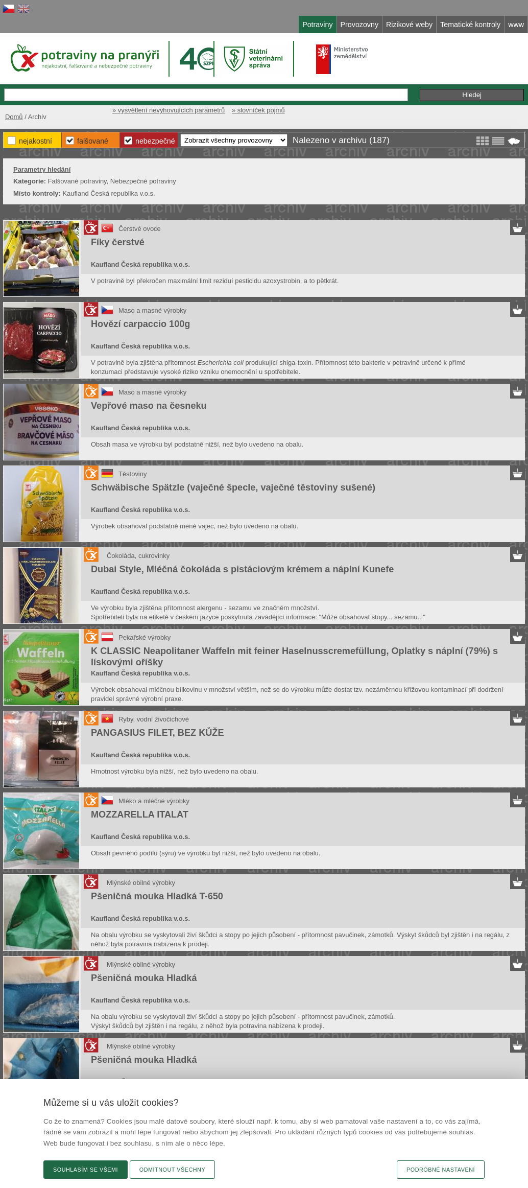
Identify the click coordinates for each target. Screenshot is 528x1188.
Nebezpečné (155, 141)
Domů (14, 117)
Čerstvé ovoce (139, 228)
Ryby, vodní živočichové (153, 719)
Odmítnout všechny (172, 1170)
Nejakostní (35, 141)
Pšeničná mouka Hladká (144, 978)
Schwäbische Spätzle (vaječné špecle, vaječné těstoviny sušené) (233, 487)
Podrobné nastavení (440, 1170)
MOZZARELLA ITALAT (139, 814)
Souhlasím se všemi (85, 1170)
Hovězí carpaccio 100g (140, 324)
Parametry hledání (41, 169)
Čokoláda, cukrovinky (138, 556)
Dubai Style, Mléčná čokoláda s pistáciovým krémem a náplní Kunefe (242, 569)
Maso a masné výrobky (152, 310)
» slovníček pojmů (258, 110)
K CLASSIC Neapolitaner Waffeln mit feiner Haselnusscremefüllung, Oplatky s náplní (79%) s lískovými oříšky (294, 656)
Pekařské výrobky (144, 637)
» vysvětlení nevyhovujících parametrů (168, 110)
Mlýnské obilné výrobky (141, 883)
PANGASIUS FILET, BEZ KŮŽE (157, 733)
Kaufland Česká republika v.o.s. (140, 264)
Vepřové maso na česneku (149, 406)
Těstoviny (132, 474)
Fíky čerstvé (118, 242)
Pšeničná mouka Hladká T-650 (157, 896)
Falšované (92, 141)
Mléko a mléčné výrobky (153, 801)
